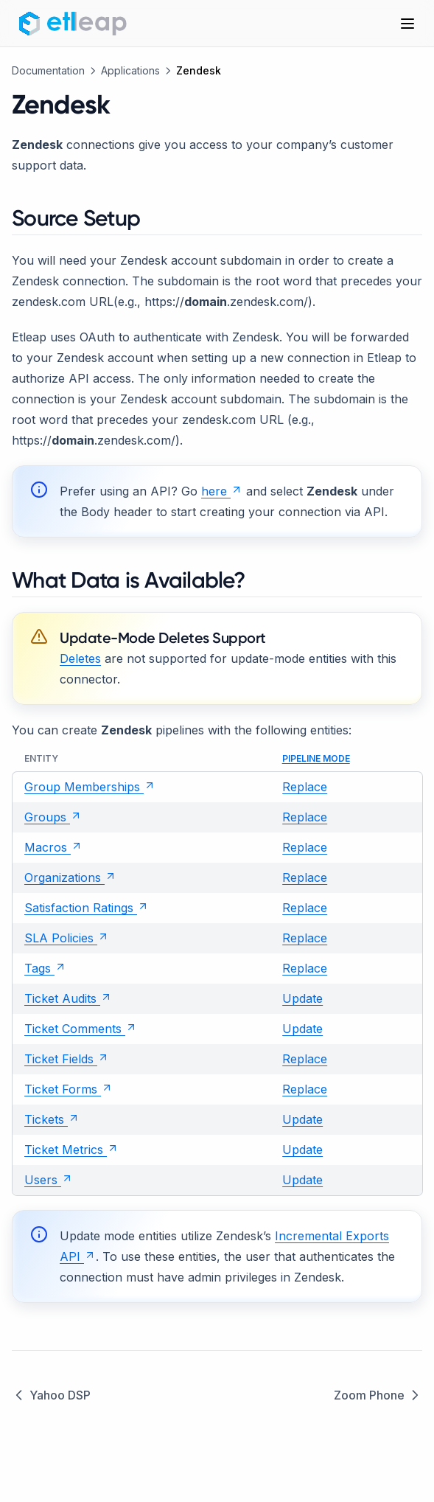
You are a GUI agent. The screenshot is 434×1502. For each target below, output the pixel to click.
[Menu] (407, 23)
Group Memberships (89, 786)
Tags (45, 968)
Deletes (80, 658)
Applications (130, 70)
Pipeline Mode (316, 758)
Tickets (52, 1119)
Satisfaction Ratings (86, 907)
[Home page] (75, 23)
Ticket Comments (80, 1028)
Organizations (70, 877)
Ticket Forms (68, 1089)
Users (48, 1179)
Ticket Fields (66, 1058)
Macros (53, 847)
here (221, 491)
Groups (53, 817)
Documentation (48, 70)
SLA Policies (66, 938)
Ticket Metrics (71, 1149)
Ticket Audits (68, 998)
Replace (304, 786)
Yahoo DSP (51, 1395)
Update (302, 998)
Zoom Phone (378, 1395)
